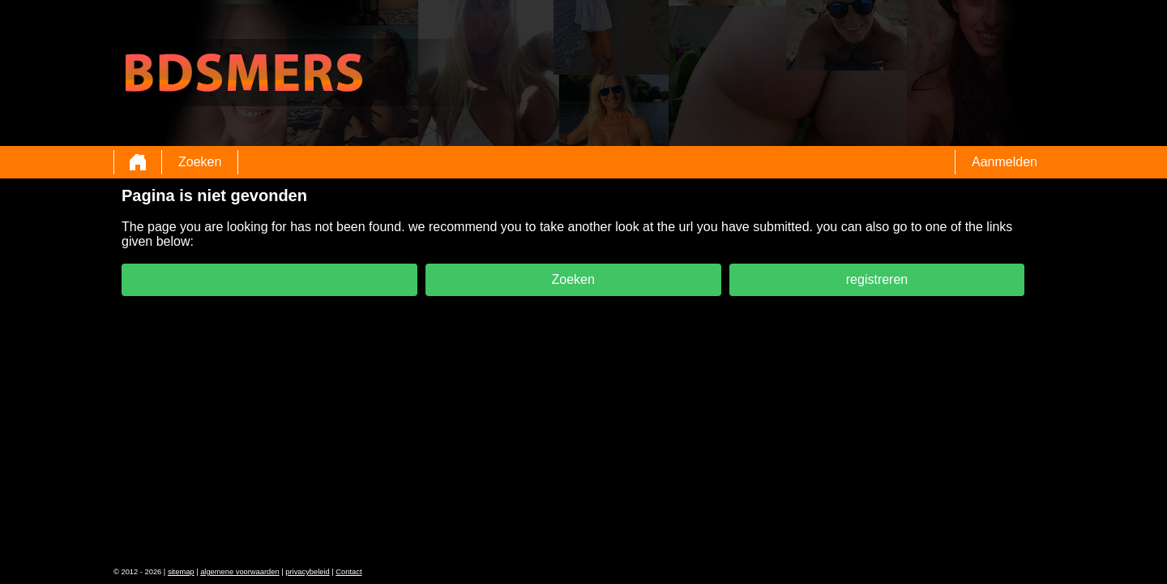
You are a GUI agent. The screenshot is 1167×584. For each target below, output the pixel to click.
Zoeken (199, 162)
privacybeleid (307, 572)
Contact (348, 572)
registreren (877, 279)
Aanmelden (1004, 162)
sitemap (181, 572)
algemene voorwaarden (240, 572)
